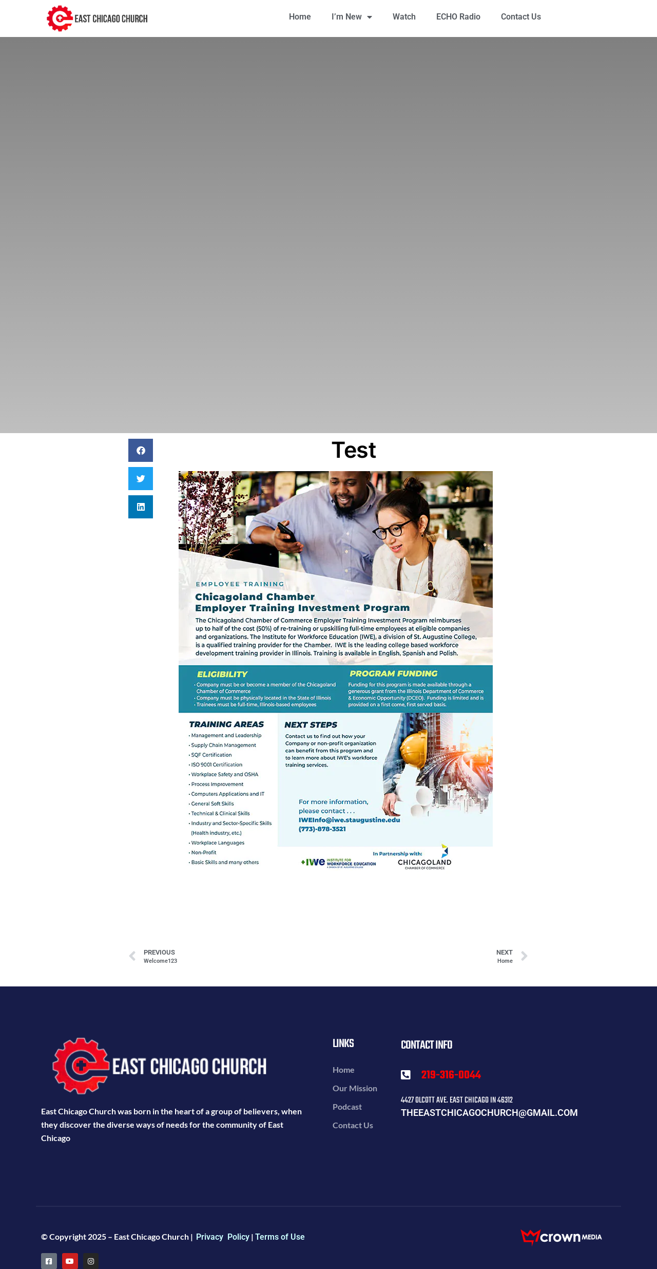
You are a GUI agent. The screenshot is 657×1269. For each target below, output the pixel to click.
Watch (404, 17)
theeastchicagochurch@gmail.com (489, 1112)
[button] (140, 450)
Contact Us (521, 17)
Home (300, 17)
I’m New (352, 17)
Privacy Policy (222, 1237)
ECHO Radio (458, 17)
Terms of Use (280, 1237)
